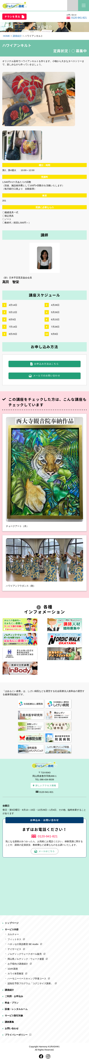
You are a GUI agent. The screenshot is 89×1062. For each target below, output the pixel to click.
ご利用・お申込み (14, 996)
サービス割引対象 (14, 1015)
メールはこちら (47, 851)
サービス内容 (11, 929)
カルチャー (13, 934)
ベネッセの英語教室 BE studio (23, 944)
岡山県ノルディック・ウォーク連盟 (26, 959)
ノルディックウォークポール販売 (25, 954)
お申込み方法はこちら (46, 363)
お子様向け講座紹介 (18, 963)
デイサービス (14, 949)
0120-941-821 (79, 17)
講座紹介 (17, 36)
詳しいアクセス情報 (45, 785)
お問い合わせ (11, 1028)
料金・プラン (11, 1002)
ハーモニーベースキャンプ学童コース (27, 978)
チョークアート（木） (17, 526)
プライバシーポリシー (16, 1034)
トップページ (11, 923)
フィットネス (14, 939)
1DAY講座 (13, 968)
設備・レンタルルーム (16, 1009)
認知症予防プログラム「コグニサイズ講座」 (30, 983)
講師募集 (9, 1022)
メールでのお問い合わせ (46, 375)
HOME (6, 36)
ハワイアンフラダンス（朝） (20, 585)
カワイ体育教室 (16, 973)
